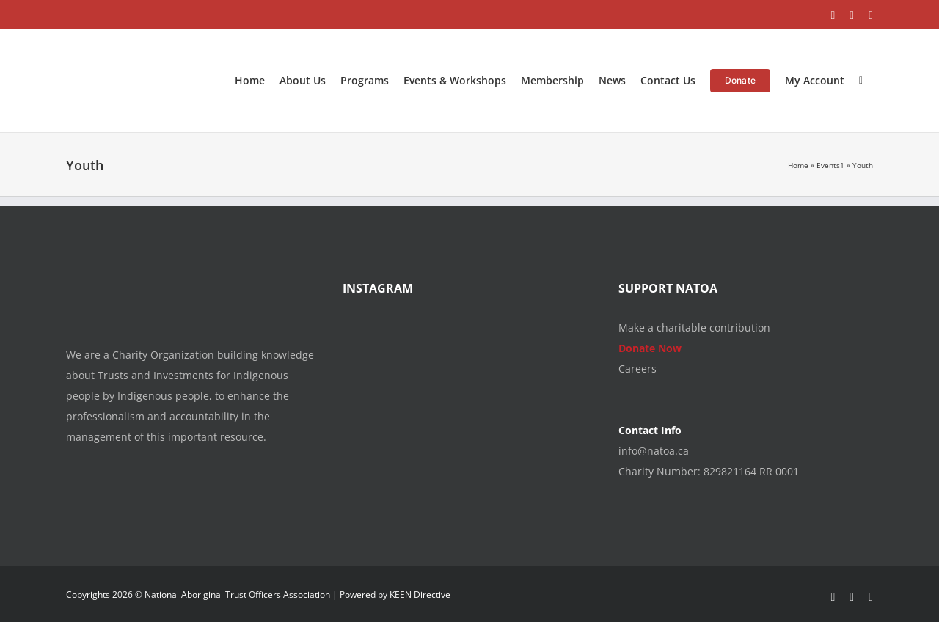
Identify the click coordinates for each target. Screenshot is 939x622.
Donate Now (650, 348)
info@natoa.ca (653, 451)
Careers (637, 369)
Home (798, 165)
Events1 (830, 165)
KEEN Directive (420, 594)
